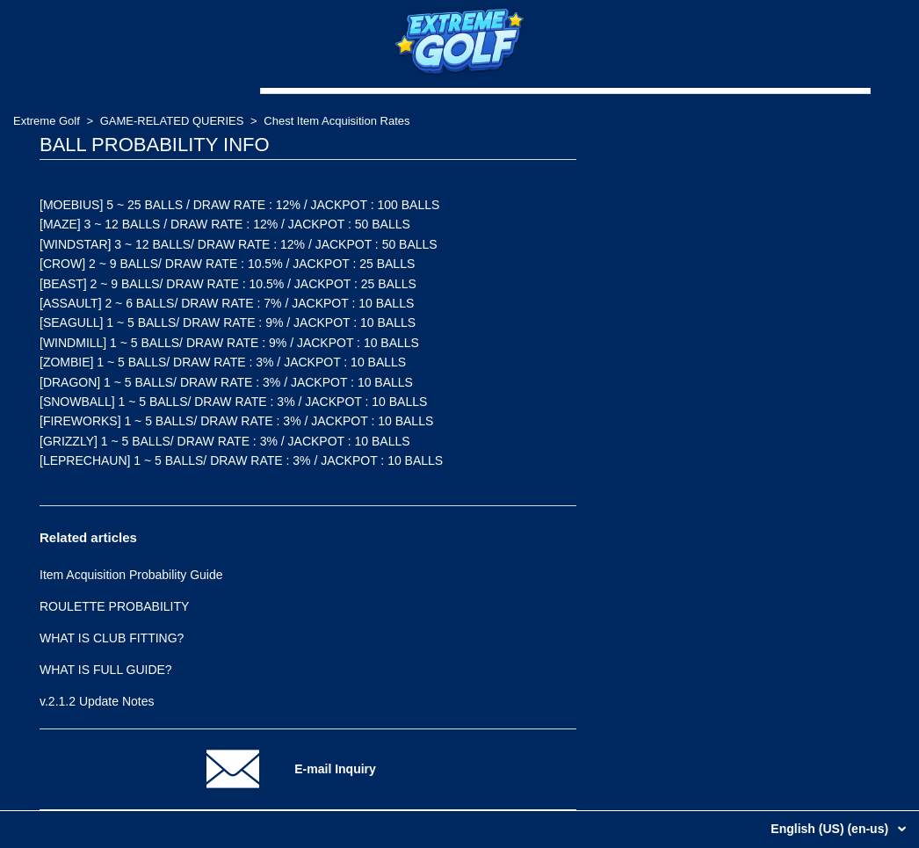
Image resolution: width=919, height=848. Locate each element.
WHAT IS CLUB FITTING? (112, 638)
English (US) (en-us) (831, 829)
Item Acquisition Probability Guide (131, 575)
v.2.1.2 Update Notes (97, 701)
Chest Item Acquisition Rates (336, 120)
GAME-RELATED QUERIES (172, 120)
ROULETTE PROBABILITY (114, 606)
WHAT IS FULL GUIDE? (106, 670)
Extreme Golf (46, 120)
